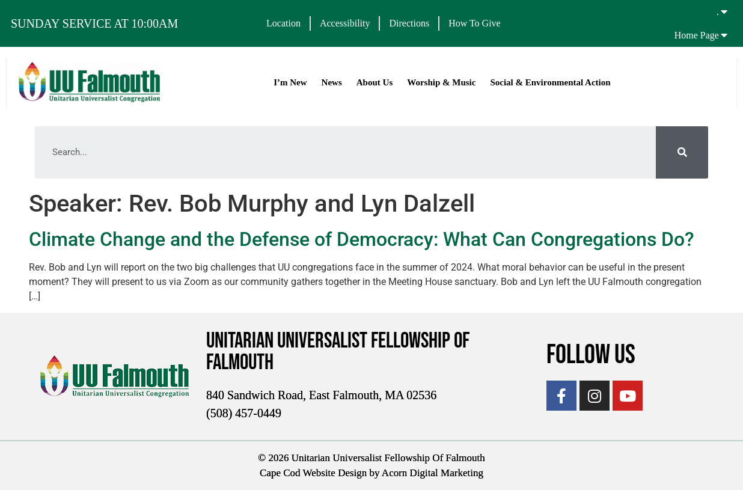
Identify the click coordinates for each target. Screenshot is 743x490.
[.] (724, 11)
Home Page (696, 35)
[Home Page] (724, 34)
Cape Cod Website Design (313, 473)
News (331, 82)
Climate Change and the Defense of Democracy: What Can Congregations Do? (361, 239)
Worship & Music (441, 82)
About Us (374, 82)
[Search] (682, 152)
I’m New (290, 82)
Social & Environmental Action (550, 82)
